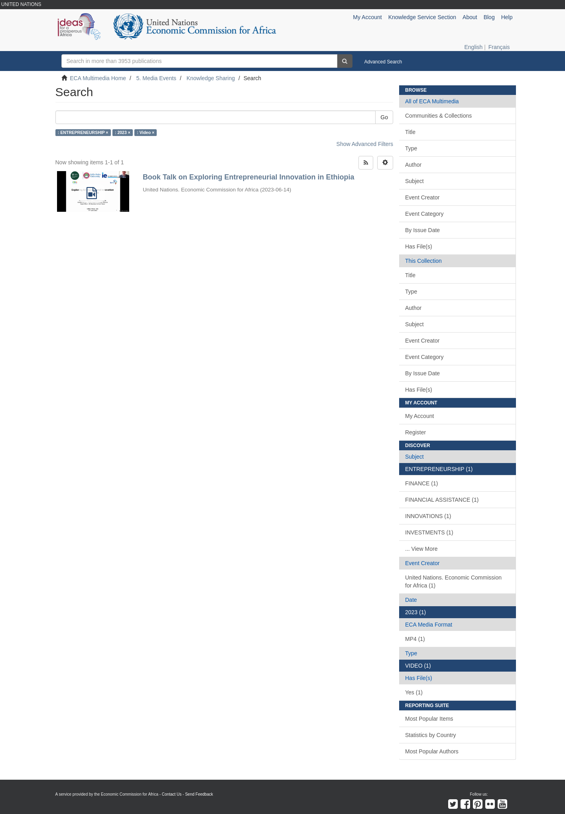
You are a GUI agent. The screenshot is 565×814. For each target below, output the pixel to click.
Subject (414, 181)
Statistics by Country (430, 735)
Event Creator (422, 197)
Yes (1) (414, 692)
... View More (421, 549)
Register (415, 432)
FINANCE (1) (421, 483)
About (470, 17)
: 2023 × (122, 132)
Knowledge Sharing (211, 78)
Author (413, 165)
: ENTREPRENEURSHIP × (83, 132)
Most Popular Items (429, 718)
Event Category (424, 214)
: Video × (145, 132)
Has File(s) (418, 246)
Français (499, 47)
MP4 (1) (415, 639)
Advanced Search (383, 62)
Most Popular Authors (432, 751)
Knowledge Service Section (422, 17)
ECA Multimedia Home (98, 78)
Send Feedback (199, 794)
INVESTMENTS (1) (429, 532)
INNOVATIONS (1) (428, 516)
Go (384, 117)
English (473, 47)
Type (411, 148)
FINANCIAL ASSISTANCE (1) (441, 500)
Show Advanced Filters (365, 144)
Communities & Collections (438, 115)
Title (410, 132)
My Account (419, 416)
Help (507, 17)
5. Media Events (156, 78)
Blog (489, 17)
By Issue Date (422, 230)
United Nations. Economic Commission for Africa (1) (453, 581)
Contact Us (171, 794)
